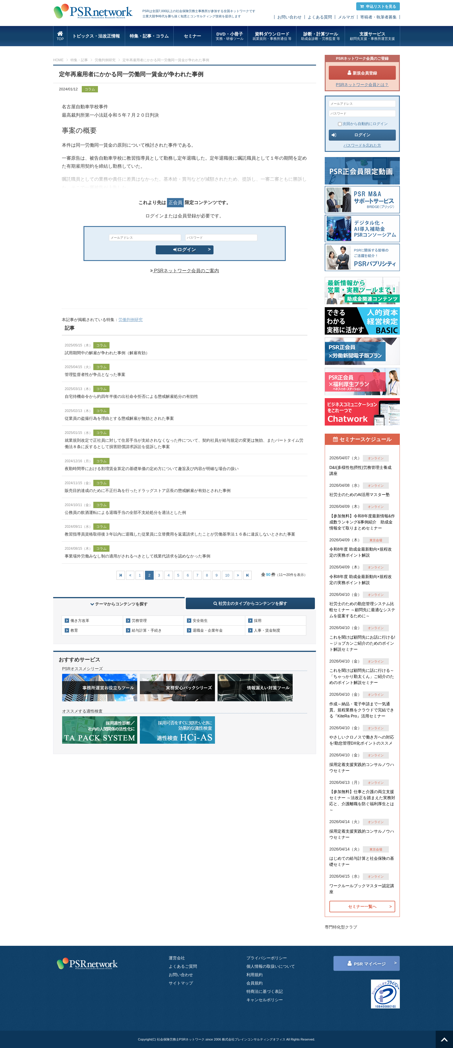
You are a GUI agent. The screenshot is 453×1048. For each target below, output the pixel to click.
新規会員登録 (362, 72)
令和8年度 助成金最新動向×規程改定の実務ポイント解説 (360, 552)
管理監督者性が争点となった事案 (95, 374)
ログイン (184, 249)
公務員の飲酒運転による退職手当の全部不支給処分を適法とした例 (125, 512)
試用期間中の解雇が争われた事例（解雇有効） (107, 352)
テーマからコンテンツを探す (119, 604)
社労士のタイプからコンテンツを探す (250, 603)
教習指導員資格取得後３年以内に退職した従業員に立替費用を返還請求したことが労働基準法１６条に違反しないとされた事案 (180, 534)
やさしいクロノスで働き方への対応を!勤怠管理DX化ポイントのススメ (361, 740)
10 (227, 575)
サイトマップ (181, 983)
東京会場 (376, 540)
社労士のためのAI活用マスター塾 (359, 494)
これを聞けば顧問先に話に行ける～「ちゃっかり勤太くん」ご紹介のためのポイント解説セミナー (361, 676)
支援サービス (372, 36)
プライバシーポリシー (266, 958)
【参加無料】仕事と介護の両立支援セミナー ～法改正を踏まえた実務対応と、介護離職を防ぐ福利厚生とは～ (362, 800)
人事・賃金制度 (267, 630)
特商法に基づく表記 (264, 991)
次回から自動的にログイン (363, 124)
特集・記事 (79, 60)
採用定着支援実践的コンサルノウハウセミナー (361, 767)
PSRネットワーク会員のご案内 (184, 270)
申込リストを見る (378, 6)
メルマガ (346, 17)
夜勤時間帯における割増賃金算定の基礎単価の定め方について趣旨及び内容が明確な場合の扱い (152, 468)
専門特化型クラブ (341, 927)
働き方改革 (79, 620)
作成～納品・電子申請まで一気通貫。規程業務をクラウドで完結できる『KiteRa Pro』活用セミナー (361, 710)
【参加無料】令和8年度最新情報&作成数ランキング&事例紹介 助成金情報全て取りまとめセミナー (362, 522)
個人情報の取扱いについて (270, 966)
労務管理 (139, 620)
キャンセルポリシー (264, 999)
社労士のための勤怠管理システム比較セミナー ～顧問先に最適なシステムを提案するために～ (362, 609)
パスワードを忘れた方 (362, 145)
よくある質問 (320, 17)
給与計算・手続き (147, 630)
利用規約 (254, 974)
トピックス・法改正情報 (96, 35)
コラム (90, 89)
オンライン (376, 458)
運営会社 (177, 958)
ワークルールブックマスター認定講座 (361, 888)
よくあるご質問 (183, 966)
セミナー (192, 35)
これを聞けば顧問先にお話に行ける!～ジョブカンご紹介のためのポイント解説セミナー (362, 643)
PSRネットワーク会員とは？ (362, 84)
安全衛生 (200, 620)
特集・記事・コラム (149, 35)
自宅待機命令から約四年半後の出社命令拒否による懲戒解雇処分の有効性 (131, 396)
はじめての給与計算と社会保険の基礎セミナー (361, 861)
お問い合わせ (289, 17)
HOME (58, 60)
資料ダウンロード (272, 36)
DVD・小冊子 (230, 36)
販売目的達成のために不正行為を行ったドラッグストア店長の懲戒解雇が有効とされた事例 (148, 490)
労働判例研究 (105, 60)
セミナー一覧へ (362, 906)
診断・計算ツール (320, 36)
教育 (74, 630)
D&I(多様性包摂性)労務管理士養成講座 (360, 470)
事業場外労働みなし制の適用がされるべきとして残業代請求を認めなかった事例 (137, 556)
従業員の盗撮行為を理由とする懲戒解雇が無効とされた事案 (119, 418)
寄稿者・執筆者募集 (378, 17)
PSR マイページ (367, 963)
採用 (257, 620)
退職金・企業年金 (208, 630)
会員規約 (254, 983)
